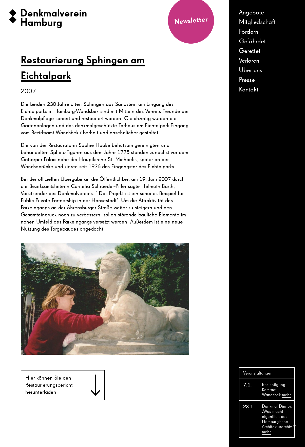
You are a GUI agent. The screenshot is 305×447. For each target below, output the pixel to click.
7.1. (247, 384)
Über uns (250, 70)
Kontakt (248, 89)
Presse (247, 80)
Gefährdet (252, 41)
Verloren (249, 61)
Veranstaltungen (258, 373)
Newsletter (191, 21)
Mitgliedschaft (257, 22)
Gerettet (249, 51)
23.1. (249, 406)
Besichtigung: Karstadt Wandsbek (276, 390)
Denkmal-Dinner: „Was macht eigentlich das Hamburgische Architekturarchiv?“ (278, 419)
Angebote (251, 12)
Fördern (248, 32)
